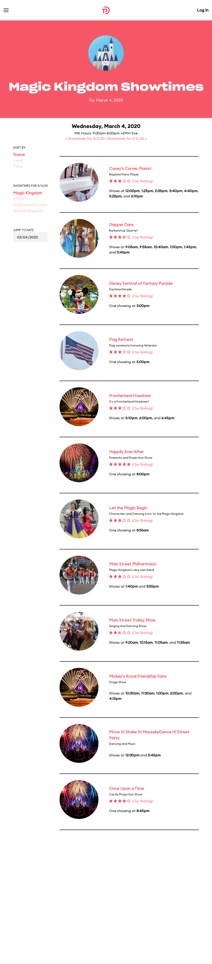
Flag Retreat (121, 339)
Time (18, 166)
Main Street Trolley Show (132, 620)
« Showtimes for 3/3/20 (85, 138)
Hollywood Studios (30, 204)
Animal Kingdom (28, 210)
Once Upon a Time (126, 788)
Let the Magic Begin (128, 507)
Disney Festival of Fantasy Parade (140, 283)
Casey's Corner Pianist (130, 168)
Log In (202, 10)
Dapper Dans (121, 224)
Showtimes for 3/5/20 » (127, 138)
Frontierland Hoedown (130, 395)
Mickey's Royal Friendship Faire (137, 676)
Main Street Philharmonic (132, 564)
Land (18, 160)
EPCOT (20, 198)
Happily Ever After (126, 451)
